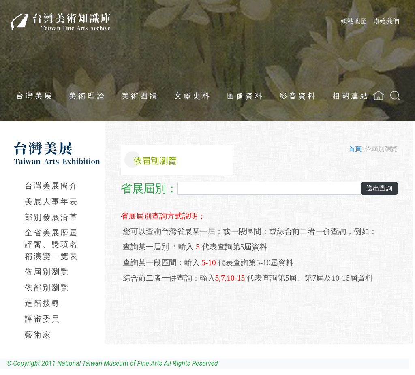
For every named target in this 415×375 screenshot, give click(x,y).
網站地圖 (354, 21)
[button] (395, 95)
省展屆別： (149, 188)
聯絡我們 (386, 21)
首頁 (355, 148)
